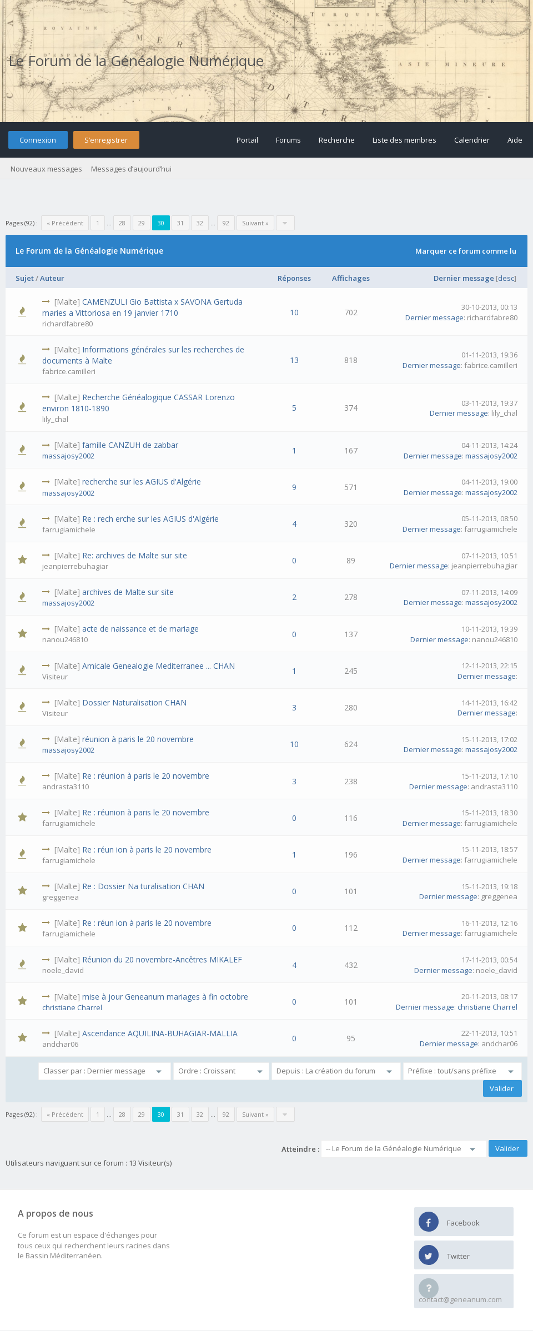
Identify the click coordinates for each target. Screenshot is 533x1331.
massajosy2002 (68, 456)
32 (200, 223)
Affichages (351, 278)
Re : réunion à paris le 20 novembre (145, 775)
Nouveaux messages (46, 169)
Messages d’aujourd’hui (131, 169)
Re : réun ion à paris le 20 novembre (147, 849)
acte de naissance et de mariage (140, 628)
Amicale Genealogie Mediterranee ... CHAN (158, 666)
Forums (288, 140)
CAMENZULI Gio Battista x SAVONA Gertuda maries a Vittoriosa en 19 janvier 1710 (142, 307)
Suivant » (255, 223)
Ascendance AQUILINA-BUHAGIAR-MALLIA (160, 1033)
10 (294, 312)
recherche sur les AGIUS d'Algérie (141, 481)
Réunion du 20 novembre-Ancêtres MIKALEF (162, 959)
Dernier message (464, 278)
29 (141, 223)
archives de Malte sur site (128, 592)
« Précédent (65, 223)
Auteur (52, 278)
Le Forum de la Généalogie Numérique (136, 60)
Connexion (37, 140)
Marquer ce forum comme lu (465, 251)
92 (226, 223)
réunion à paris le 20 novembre (138, 739)
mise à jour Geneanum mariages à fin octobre (165, 996)
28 (122, 223)
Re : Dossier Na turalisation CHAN (143, 886)
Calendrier (472, 140)
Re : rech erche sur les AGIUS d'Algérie (150, 518)
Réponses (294, 278)
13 (294, 360)
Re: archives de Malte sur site (134, 555)
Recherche (337, 140)
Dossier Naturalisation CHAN (134, 702)
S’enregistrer (106, 140)
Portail (247, 140)
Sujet (25, 278)
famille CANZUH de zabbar (130, 445)
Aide (514, 140)
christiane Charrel (72, 1007)
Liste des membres (404, 140)
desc (506, 278)
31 (180, 223)
